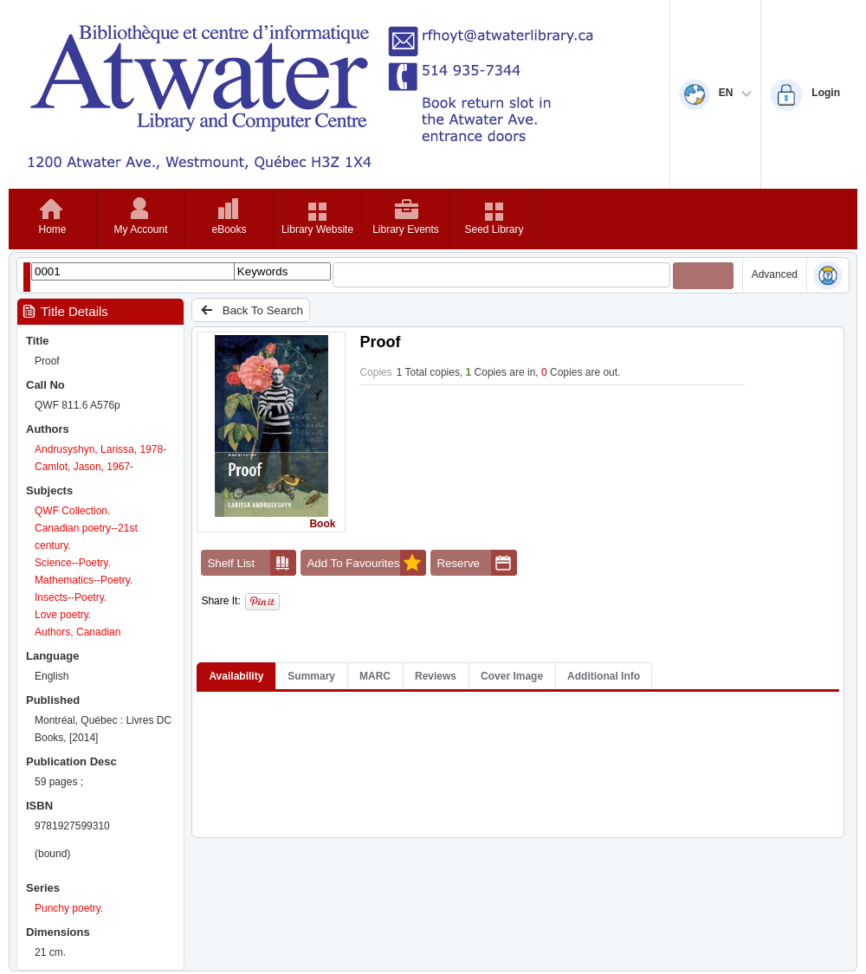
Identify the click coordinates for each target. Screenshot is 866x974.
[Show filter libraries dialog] (26, 276)
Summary (311, 676)
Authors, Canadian (77, 632)
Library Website (317, 229)
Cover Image (512, 676)
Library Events (405, 229)
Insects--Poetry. (71, 597)
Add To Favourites (366, 563)
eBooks (228, 229)
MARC (375, 676)
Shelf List (251, 563)
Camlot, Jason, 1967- (84, 467)
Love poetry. (63, 615)
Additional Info (603, 676)
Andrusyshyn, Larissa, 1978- (100, 449)
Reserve (476, 563)
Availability (236, 676)
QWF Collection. (72, 511)
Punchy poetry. (69, 908)
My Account (140, 229)
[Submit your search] (703, 275)
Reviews (435, 676)
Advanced (775, 274)
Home (52, 229)
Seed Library (493, 229)
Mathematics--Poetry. (83, 580)
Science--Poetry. (73, 563)
